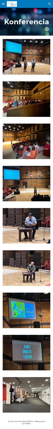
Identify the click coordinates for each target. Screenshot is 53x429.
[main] (26, 21)
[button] (3, 4)
